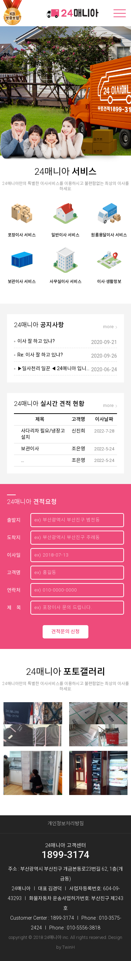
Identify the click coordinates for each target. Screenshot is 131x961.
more (108, 326)
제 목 (14, 607)
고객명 (14, 572)
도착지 (14, 537)
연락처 (14, 590)
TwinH (68, 947)
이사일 (14, 555)
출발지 (14, 520)
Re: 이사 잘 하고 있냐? (40, 355)
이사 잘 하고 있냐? (36, 341)
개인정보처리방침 (66, 823)
